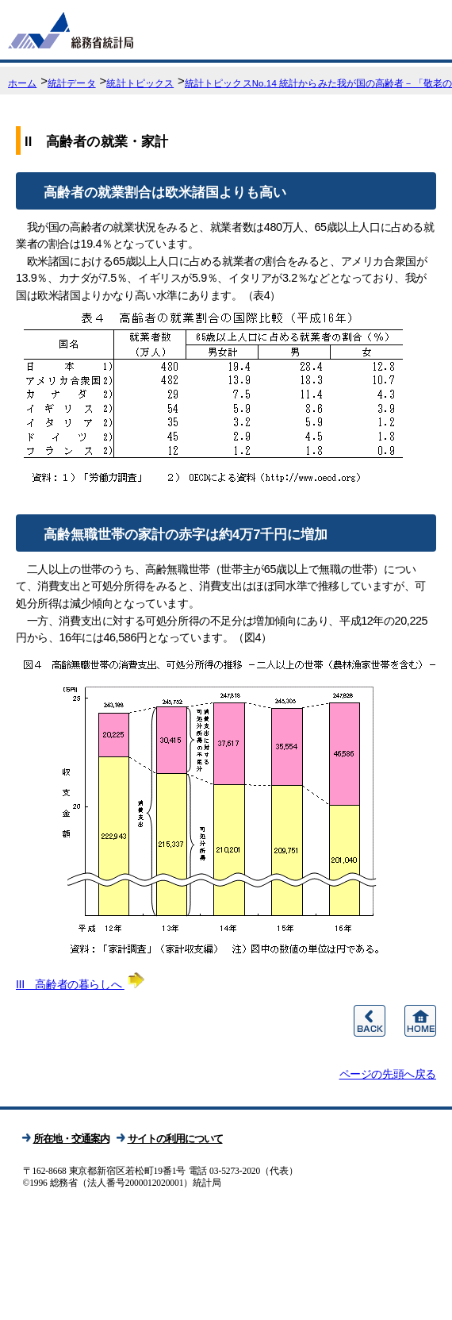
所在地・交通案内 (71, 1139)
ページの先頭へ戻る (387, 1074)
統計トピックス (140, 83)
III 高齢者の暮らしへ (80, 984)
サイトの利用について (175, 1139)
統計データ (72, 83)
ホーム (22, 83)
